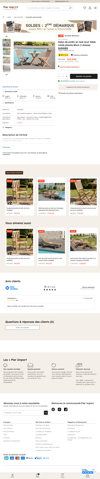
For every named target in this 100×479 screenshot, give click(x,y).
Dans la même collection (14, 172)
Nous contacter (41, 441)
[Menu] (95, 8)
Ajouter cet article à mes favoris (71, 93)
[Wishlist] (84, 8)
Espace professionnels (44, 444)
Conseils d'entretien (43, 450)
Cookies (6, 438)
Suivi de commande (43, 428)
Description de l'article (10, 86)
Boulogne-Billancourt (76, 425)
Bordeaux (71, 428)
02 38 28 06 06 (45, 1)
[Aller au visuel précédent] (6, 36)
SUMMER (63, 48)
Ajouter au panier (84, 76)
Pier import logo (10, 8)
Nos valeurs (7, 428)
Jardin (9, 17)
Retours (39, 438)
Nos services (8, 425)
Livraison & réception (44, 431)
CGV (5, 435)
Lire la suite (6, 147)
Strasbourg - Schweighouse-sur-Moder (80, 439)
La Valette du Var (74, 431)
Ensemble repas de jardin (34, 17)
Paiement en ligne (42, 425)
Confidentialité (41, 435)
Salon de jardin (18, 17)
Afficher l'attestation (88, 287)
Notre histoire (8, 431)
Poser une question (22, 327)
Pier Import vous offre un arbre (48, 447)
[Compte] (90, 8)
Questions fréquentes (11, 441)
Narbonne (71, 435)
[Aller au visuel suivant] (6, 75)
